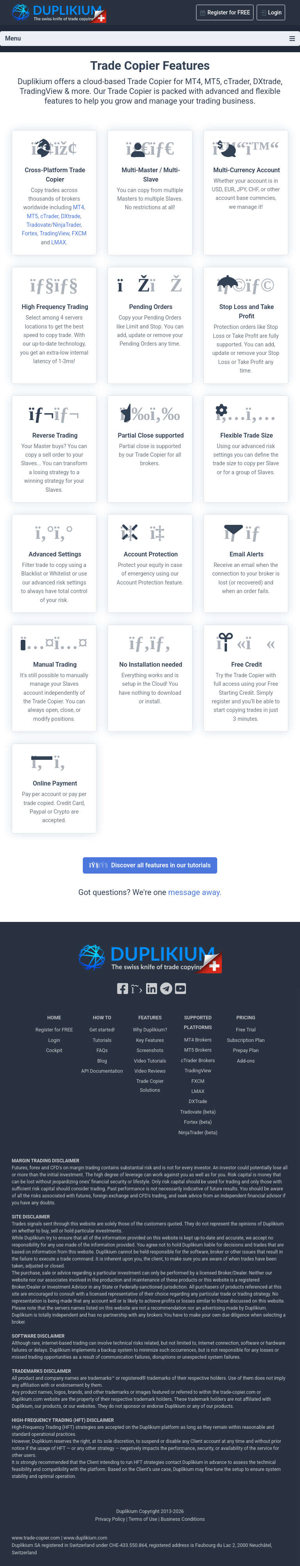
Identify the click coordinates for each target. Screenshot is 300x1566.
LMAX (58, 242)
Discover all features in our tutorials (150, 865)
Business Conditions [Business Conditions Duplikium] (183, 1519)
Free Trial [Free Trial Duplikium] (246, 1030)
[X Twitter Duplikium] (137, 989)
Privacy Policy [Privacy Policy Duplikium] (110, 1519)
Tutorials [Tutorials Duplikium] (102, 1040)
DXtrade (70, 216)
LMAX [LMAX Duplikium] (197, 1091)
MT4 (78, 207)
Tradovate (39, 225)
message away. (195, 892)
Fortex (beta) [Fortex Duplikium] (198, 1122)
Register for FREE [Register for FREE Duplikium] (54, 1030)
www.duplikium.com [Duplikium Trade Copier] (85, 1538)
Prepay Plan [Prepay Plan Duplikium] (246, 1050)
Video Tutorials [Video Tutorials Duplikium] (150, 1061)
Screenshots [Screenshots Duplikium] (150, 1050)
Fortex (30, 233)
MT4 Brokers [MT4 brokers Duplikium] (197, 1040)
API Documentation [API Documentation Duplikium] (102, 1071)
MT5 (32, 216)
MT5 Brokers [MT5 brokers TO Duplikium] (197, 1050)
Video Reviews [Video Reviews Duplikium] (150, 1071)
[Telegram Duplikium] (166, 989)
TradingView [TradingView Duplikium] (198, 1070)
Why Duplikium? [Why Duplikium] (150, 1030)
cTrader (49, 216)
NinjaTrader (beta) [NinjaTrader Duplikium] (198, 1132)
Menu (150, 38)
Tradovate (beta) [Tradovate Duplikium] (198, 1112)
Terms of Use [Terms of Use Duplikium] (143, 1519)
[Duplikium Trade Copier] (150, 960)
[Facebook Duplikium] (122, 989)
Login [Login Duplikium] (54, 1040)
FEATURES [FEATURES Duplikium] (150, 1017)
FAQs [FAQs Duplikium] (102, 1050)
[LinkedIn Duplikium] (151, 989)
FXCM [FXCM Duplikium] (197, 1081)
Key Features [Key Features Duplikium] (150, 1040)
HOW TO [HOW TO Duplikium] (102, 1017)
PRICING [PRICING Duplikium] (245, 1017)
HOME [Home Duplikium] (54, 1017)
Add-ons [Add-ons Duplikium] (246, 1061)
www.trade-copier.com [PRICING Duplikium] (36, 1538)
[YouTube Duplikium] (180, 989)
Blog (102, 1061)
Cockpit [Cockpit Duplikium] (54, 1050)
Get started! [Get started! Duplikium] (102, 1030)
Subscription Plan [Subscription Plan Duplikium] (246, 1040)
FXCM (79, 233)
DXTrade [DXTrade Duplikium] (198, 1101)
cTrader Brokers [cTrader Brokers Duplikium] (198, 1060)
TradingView (54, 233)
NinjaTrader (67, 225)
